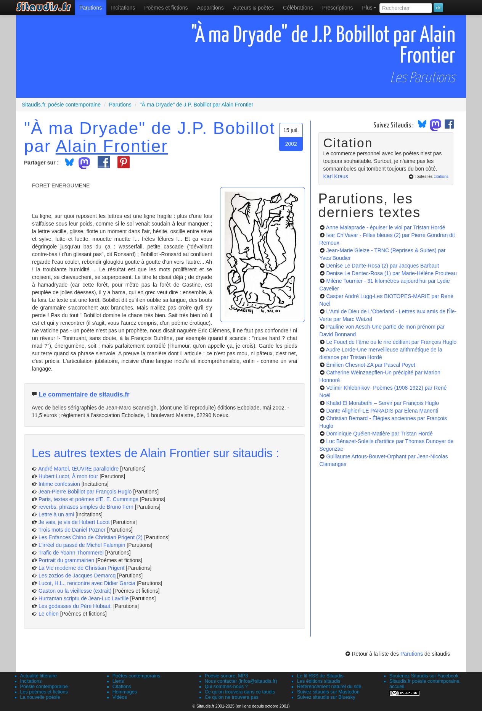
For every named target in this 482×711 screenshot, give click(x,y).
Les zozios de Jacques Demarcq (77, 575)
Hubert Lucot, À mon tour (68, 476)
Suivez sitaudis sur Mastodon (328, 692)
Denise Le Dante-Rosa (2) (382, 266)
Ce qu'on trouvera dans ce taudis (240, 692)
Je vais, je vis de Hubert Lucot (74, 522)
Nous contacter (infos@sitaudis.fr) (241, 681)
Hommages (124, 692)
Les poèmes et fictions (44, 692)
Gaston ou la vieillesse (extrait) (75, 591)
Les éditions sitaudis (318, 681)
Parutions (90, 8)
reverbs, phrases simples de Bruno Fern (86, 507)
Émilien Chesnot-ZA (370, 365)
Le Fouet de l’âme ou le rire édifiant (391, 342)
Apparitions (210, 8)
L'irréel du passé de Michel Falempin (82, 545)
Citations (121, 686)
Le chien (49, 614)
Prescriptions (337, 8)
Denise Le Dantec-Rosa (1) (391, 273)
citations (441, 176)
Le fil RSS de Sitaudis (320, 676)
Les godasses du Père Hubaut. (75, 606)
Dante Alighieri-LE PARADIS (382, 411)
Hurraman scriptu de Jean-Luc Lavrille (84, 598)
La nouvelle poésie (40, 697)
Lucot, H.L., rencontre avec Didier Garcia (87, 583)
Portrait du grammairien (66, 560)
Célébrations (298, 8)
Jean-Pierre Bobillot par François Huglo (85, 492)
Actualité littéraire (38, 676)
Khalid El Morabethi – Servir (382, 403)
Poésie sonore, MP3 (226, 676)
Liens (118, 681)
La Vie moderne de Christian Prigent (81, 568)
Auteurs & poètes (253, 8)
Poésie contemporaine (44, 686)
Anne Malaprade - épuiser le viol (385, 227)
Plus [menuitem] (369, 8)
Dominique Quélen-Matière (379, 433)
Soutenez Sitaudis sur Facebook (423, 676)
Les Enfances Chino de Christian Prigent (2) (91, 537)
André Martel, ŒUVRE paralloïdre (78, 469)
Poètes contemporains (136, 676)
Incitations (31, 681)
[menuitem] (90, 7)
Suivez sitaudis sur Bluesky (326, 697)
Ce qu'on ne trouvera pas (232, 697)
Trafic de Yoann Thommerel (71, 553)
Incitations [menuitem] (123, 8)
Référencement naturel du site (329, 686)
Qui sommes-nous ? (226, 686)
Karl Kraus (335, 176)
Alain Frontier (112, 145)
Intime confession (59, 484)
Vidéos (119, 697)
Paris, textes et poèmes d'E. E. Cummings (88, 499)
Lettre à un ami (56, 514)
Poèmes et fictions (166, 8)
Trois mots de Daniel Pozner (72, 530)
